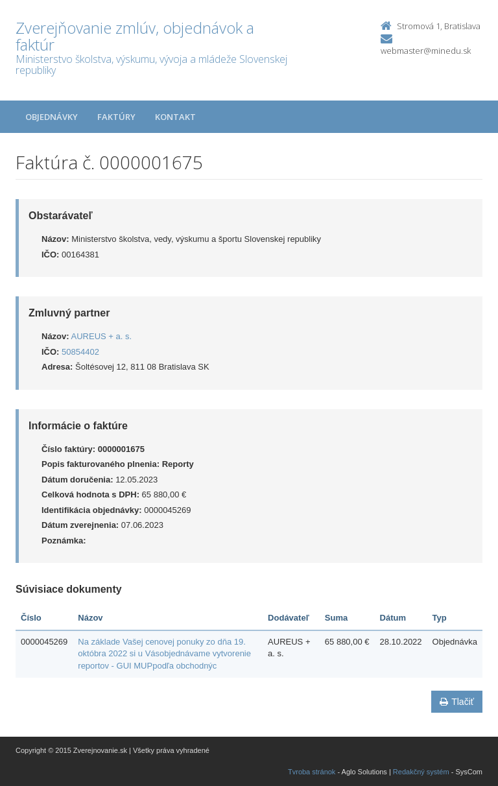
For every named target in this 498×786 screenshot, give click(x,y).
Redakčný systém (421, 772)
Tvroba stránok (311, 772)
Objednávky (51, 117)
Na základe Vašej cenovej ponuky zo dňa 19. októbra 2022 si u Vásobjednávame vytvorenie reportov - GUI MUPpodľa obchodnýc (164, 654)
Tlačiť (457, 702)
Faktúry (116, 117)
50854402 (80, 352)
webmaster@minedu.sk (426, 50)
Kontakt (175, 117)
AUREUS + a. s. (101, 336)
